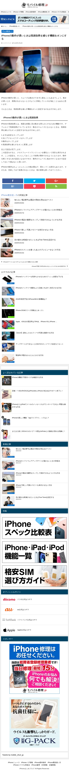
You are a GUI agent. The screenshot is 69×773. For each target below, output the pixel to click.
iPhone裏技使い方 (44, 12)
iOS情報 (45, 765)
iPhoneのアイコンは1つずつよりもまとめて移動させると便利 (20, 261)
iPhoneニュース (6, 12)
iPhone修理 (35, 765)
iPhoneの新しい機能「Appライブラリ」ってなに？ (30, 418)
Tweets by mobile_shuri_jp (13, 755)
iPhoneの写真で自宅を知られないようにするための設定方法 (49, 266)
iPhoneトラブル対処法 (59, 12)
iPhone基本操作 (31, 12)
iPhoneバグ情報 (18, 12)
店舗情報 (52, 765)
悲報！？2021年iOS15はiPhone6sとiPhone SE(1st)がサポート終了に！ (37, 391)
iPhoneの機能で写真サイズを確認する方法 (27, 377)
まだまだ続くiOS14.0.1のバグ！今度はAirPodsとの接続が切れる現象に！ (38, 431)
